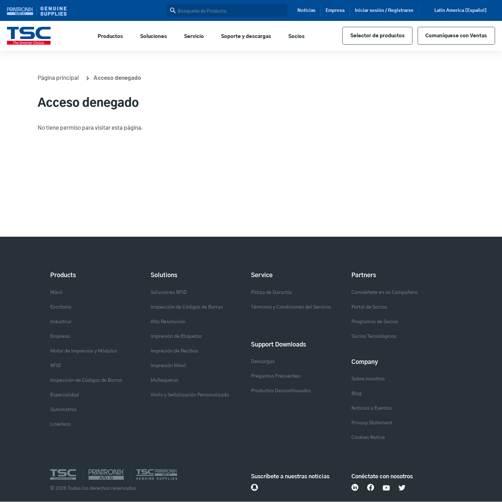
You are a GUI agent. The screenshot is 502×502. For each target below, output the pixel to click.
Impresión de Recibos (174, 351)
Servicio (194, 36)
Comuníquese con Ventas (456, 35)
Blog (356, 393)
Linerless (60, 424)
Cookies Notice (368, 437)
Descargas (263, 361)
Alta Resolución (168, 321)
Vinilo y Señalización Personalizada (190, 395)
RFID (55, 365)
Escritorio (60, 307)
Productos (110, 36)
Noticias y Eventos (371, 408)
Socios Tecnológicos (373, 336)
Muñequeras (164, 380)
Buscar (173, 10)
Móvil (56, 292)
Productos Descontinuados (281, 390)
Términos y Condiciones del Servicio (291, 307)
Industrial (60, 321)
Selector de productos (377, 35)
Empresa (335, 10)
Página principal (58, 77)
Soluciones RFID (169, 292)
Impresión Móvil (168, 365)
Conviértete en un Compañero (384, 292)
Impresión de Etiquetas (176, 336)
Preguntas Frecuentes (275, 376)
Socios (296, 36)
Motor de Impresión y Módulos (83, 351)
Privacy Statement (371, 422)
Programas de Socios (374, 321)
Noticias (306, 10)
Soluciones (153, 36)
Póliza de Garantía (271, 292)
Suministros (63, 409)
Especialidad (64, 395)
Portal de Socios (369, 307)
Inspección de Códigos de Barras (86, 380)
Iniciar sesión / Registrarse (384, 10)
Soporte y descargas (246, 36)
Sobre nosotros (368, 378)
